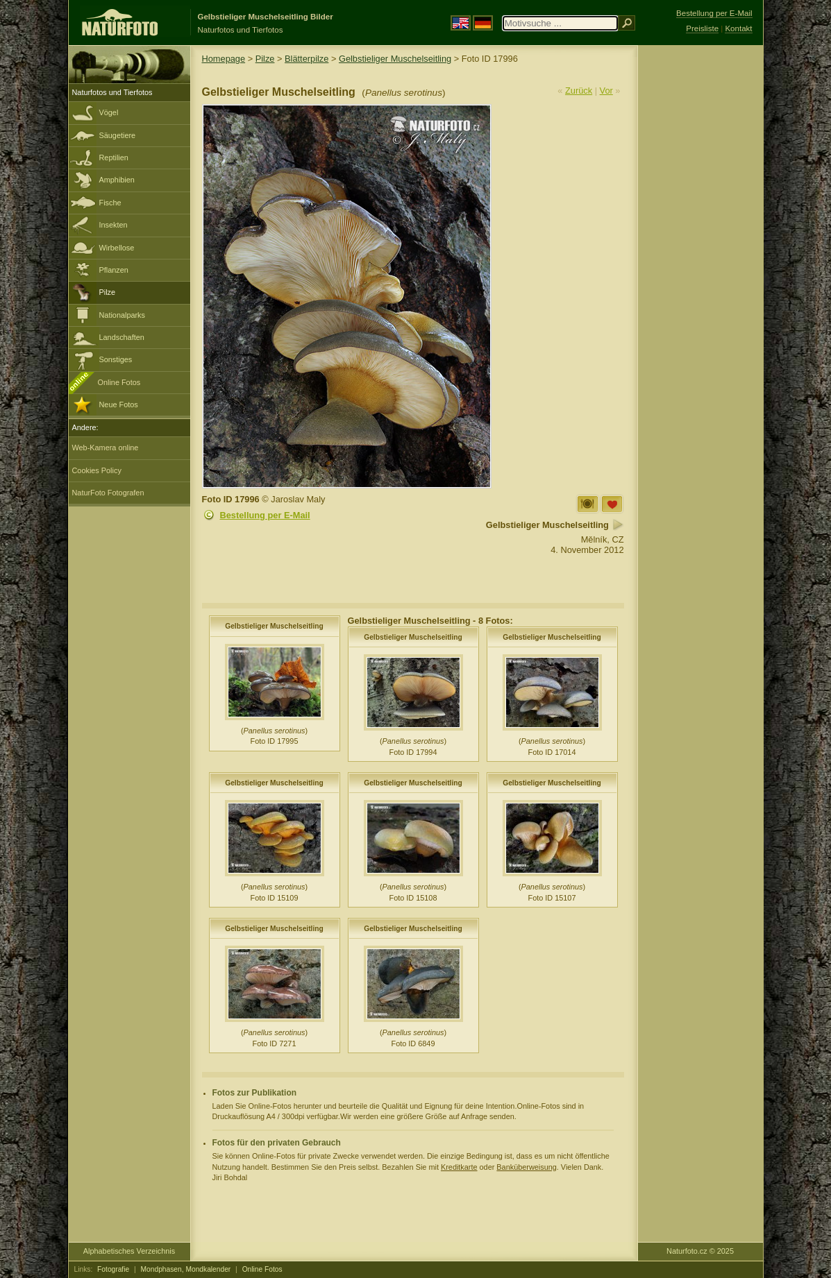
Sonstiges (116, 359)
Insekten (113, 225)
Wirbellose (117, 248)
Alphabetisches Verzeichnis (129, 1251)
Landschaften (121, 337)
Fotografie (113, 1269)
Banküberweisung (526, 1167)
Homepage (224, 58)
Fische (110, 202)
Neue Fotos (118, 404)
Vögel (109, 112)
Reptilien (113, 157)
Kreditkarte (459, 1167)
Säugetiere (117, 135)
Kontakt (738, 28)
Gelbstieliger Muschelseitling (395, 58)
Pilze (107, 292)
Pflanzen (113, 270)
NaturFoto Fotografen (108, 492)
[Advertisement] (700, 267)
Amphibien (117, 180)
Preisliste (702, 28)
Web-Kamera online (105, 447)
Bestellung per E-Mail (265, 515)
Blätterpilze (306, 58)
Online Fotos (119, 382)
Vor (606, 90)
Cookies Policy (96, 470)
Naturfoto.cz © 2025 (700, 1251)
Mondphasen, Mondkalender (186, 1269)
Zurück (578, 90)
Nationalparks (122, 315)
